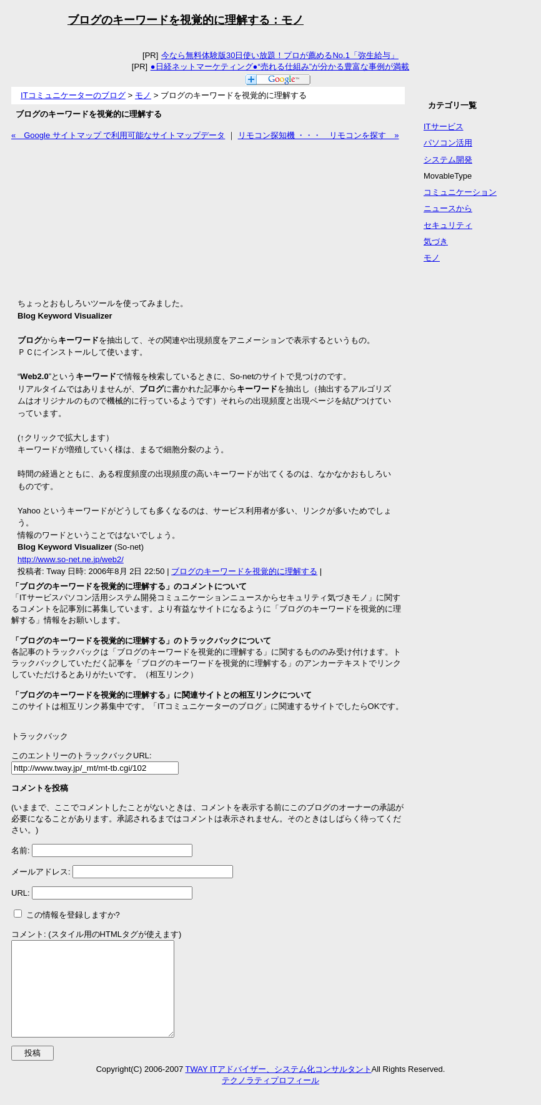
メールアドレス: (41, 871)
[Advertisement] (105, 219)
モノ (143, 95)
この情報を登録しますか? (67, 914)
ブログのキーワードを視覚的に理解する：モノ (185, 20)
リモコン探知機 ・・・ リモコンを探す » (318, 135)
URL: (21, 893)
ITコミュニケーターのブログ (73, 95)
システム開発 (448, 159)
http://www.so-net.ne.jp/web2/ (70, 559)
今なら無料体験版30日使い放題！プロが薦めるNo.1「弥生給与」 (280, 55)
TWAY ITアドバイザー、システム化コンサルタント (279, 1088)
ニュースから (448, 208)
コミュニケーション (460, 192)
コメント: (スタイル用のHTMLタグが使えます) (96, 934)
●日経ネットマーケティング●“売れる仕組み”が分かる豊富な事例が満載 (279, 66)
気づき (436, 241)
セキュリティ (448, 225)
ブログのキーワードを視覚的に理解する (244, 571)
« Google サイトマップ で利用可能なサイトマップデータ (118, 135)
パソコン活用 (448, 142)
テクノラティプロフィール (270, 1099)
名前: (21, 850)
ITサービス (444, 126)
